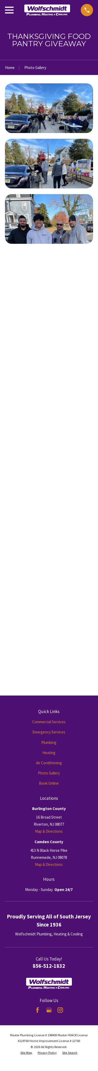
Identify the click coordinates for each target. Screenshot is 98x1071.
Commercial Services (49, 721)
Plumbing (48, 742)
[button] (49, 108)
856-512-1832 (49, 966)
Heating (48, 752)
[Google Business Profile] (49, 1010)
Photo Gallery (49, 773)
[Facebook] (37, 1010)
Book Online (49, 783)
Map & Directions (49, 831)
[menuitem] (26, 1053)
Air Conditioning (49, 762)
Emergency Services (48, 732)
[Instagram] (60, 1010)
